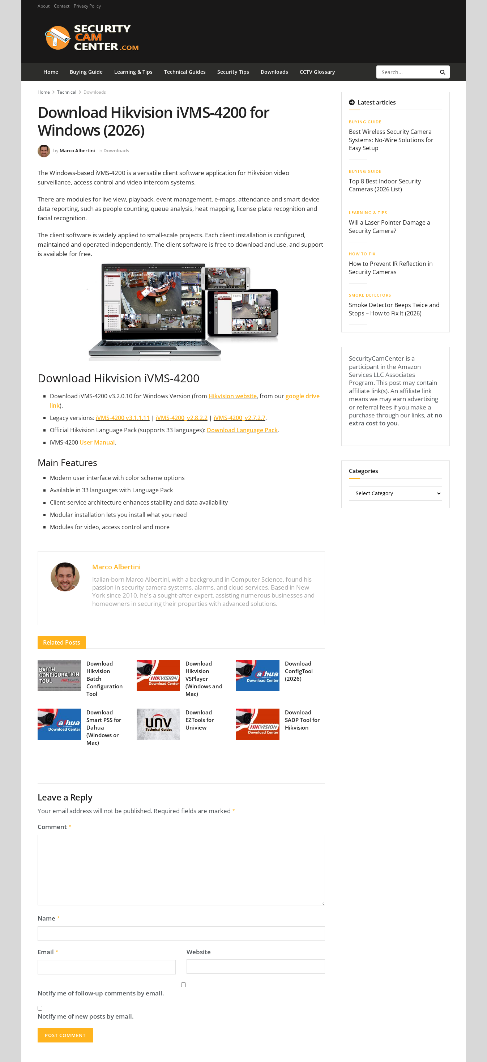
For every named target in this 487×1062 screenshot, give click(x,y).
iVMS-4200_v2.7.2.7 (239, 418)
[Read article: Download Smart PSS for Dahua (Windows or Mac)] (59, 724)
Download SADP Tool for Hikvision (302, 720)
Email (48, 950)
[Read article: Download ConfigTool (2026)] (257, 675)
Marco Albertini (77, 150)
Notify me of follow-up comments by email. (101, 991)
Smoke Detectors (370, 295)
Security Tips (233, 71)
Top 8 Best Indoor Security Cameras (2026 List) (385, 185)
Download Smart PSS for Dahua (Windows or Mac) (103, 727)
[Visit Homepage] (103, 38)
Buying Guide (86, 71)
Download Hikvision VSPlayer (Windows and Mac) (203, 678)
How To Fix (362, 253)
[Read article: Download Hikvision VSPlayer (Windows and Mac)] (158, 675)
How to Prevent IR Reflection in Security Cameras (391, 268)
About (44, 6)
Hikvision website (233, 396)
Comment (55, 826)
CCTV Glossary (317, 71)
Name (49, 917)
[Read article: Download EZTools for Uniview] (158, 724)
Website (199, 950)
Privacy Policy (87, 6)
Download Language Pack (242, 430)
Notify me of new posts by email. (86, 1014)
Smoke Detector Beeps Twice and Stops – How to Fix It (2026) (394, 309)
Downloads (274, 71)
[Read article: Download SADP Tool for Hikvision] (257, 724)
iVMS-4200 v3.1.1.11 (123, 418)
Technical (66, 92)
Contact (61, 6)
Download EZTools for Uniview (199, 720)
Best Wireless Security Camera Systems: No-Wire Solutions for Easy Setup (391, 140)
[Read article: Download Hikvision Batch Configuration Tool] (59, 675)
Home (50, 71)
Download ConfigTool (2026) (299, 671)
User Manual (97, 442)
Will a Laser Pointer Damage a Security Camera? (389, 226)
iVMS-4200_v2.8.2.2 (182, 418)
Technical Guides (185, 71)
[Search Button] (443, 71)
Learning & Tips (133, 71)
